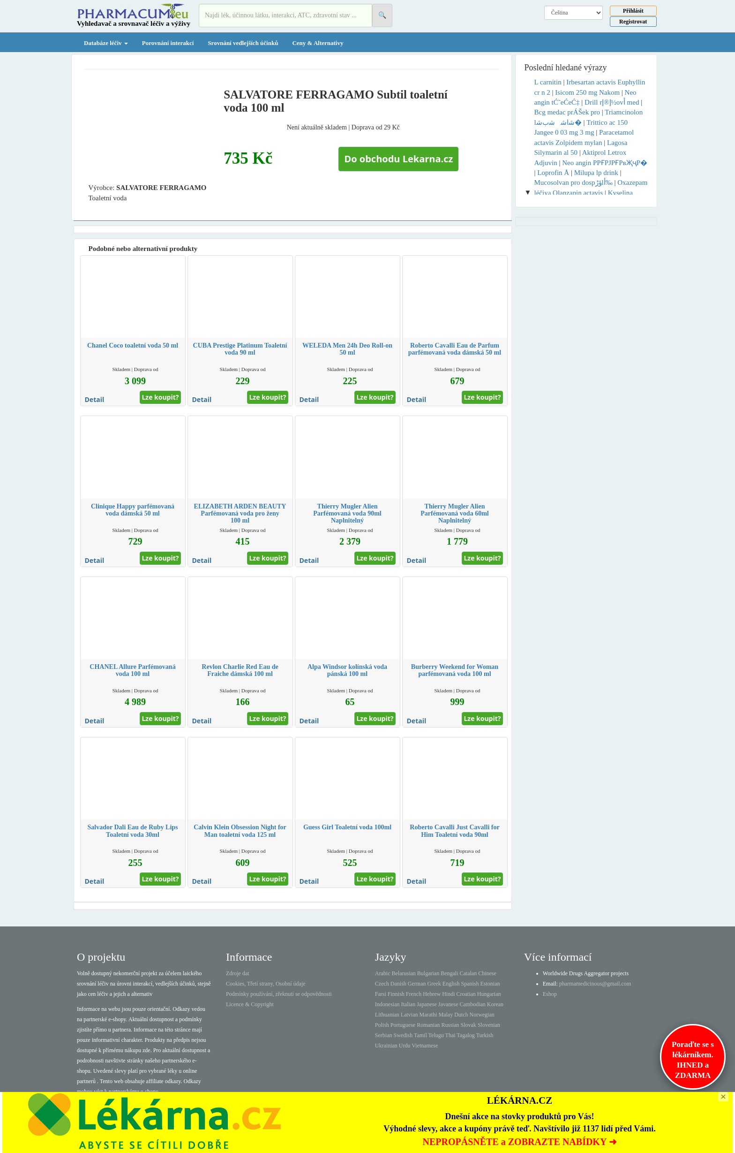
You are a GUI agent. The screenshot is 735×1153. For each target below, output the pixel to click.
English (451, 983)
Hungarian (489, 994)
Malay (445, 1014)
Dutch (461, 1014)
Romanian (428, 1025)
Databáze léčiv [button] (106, 42)
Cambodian (472, 1004)
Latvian (409, 1014)
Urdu (405, 1045)
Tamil (420, 1035)
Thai (450, 1035)
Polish (382, 1025)
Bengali (449, 973)
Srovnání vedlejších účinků (243, 42)
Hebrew (432, 994)
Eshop (550, 994)
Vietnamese (425, 1045)
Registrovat (633, 21)
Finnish (396, 994)
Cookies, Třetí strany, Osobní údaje (266, 983)
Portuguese (402, 1025)
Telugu (436, 1035)
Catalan (468, 973)
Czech (382, 983)
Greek (434, 983)
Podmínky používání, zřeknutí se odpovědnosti (279, 994)
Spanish (470, 983)
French (413, 994)
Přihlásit (633, 11)
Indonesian (387, 1004)
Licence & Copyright (250, 1004)
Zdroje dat (237, 973)
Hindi (448, 994)
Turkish (485, 1035)
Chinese (487, 973)
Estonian (490, 983)
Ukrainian (386, 1045)
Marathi (428, 1014)
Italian (408, 1004)
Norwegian (481, 1014)
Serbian (383, 1035)
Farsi (380, 994)
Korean (495, 1004)
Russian (450, 1025)
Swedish (403, 1035)
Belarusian (404, 973)
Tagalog (465, 1035)
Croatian (466, 994)
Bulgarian (428, 973)
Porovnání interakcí (168, 42)
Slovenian (489, 1025)
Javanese (448, 1004)
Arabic (382, 973)
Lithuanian (387, 1014)
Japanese (427, 1004)
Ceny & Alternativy (317, 42)
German (417, 983)
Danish (398, 983)
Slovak (468, 1025)
